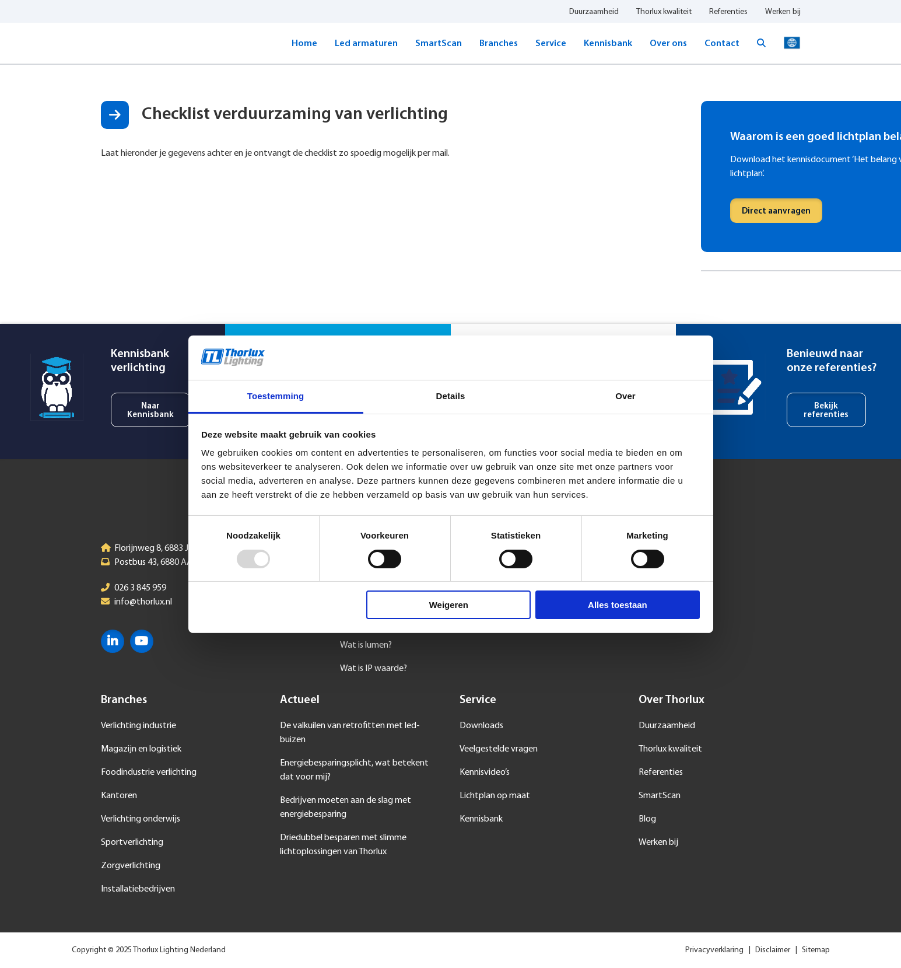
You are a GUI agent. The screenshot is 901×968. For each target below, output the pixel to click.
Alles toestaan (617, 605)
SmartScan (438, 43)
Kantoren (119, 796)
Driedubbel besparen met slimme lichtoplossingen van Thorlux (343, 845)
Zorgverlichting (130, 866)
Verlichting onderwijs (140, 819)
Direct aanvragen (776, 211)
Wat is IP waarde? (373, 668)
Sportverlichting (132, 842)
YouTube (141, 641)
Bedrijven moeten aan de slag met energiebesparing (345, 807)
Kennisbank (608, 43)
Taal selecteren (792, 43)
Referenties (728, 12)
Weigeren (448, 605)
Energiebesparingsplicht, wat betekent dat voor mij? (354, 770)
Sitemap (816, 950)
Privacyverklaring (714, 950)
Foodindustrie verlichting (149, 772)
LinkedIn (112, 641)
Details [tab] (450, 396)
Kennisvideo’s (485, 772)
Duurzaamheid (594, 12)
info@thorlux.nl (143, 602)
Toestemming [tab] (275, 396)
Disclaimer (772, 950)
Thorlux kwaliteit (664, 12)
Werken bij (783, 12)
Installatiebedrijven (138, 889)
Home (304, 43)
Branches (498, 43)
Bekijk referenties (826, 411)
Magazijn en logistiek (141, 749)
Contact (721, 43)
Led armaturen (366, 43)
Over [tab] (625, 396)
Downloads (481, 726)
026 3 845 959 (140, 588)
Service (550, 43)
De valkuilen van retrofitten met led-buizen (350, 733)
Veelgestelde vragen (499, 749)
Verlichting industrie (138, 726)
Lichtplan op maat (495, 796)
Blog (647, 819)
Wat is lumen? (366, 645)
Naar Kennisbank (150, 411)
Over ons (668, 43)
